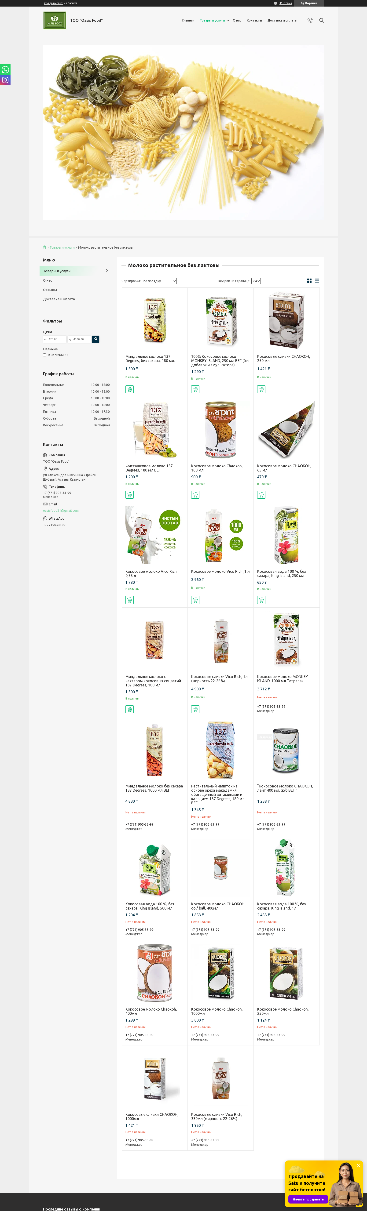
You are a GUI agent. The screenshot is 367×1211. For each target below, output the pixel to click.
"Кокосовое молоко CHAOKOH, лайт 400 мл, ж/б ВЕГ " (285, 788)
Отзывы (50, 290)
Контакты (254, 20)
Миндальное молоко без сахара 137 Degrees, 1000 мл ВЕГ (154, 788)
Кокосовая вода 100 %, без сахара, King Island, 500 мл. (149, 906)
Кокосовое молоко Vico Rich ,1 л (220, 571)
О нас (237, 20)
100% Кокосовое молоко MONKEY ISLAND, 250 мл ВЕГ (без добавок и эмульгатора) (220, 360)
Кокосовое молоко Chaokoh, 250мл (283, 1011)
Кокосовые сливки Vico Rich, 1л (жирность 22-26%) (219, 678)
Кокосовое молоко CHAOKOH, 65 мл (284, 468)
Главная (188, 20)
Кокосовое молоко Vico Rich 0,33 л (151, 573)
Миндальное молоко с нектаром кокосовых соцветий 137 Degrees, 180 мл (153, 680)
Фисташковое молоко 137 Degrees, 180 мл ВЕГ (149, 468)
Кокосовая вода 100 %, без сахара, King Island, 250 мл (281, 573)
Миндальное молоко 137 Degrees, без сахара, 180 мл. (150, 358)
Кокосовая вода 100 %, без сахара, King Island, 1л (281, 906)
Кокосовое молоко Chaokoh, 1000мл (217, 1011)
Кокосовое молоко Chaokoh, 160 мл (217, 468)
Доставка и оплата (282, 20)
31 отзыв (285, 3)
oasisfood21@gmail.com (61, 510)
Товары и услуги (212, 20)
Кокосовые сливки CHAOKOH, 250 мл (283, 358)
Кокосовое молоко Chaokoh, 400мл (151, 1011)
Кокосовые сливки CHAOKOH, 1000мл (151, 1116)
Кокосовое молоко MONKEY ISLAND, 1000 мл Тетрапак (282, 678)
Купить (129, 389)
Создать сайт (53, 3)
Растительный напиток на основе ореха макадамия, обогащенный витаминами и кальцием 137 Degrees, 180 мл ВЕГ (218, 794)
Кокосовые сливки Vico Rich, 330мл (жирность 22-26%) (216, 1116)
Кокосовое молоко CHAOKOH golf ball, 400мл (217, 906)
